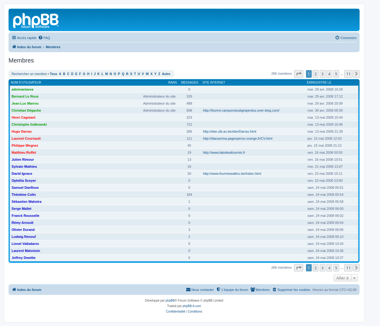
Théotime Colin (24, 194)
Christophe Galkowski (29, 124)
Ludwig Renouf (24, 236)
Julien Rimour (23, 159)
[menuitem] (44, 37)
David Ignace (22, 173)
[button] (298, 73)
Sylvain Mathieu (24, 166)
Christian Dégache (26, 110)
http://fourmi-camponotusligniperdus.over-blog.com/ (241, 110)
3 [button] (322, 74)
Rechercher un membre (29, 74)
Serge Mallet (21, 208)
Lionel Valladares (25, 243)
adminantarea (23, 89)
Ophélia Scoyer (24, 180)
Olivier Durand (23, 229)
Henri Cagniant (23, 117)
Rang (172, 82)
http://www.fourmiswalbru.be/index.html (232, 173)
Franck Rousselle (25, 215)
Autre (166, 74)
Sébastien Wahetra (26, 201)
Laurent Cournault (26, 138)
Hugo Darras (22, 131)
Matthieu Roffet (24, 152)
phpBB (170, 300)
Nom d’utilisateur (26, 82)
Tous (53, 74)
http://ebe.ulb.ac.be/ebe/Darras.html (229, 131)
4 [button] (329, 74)
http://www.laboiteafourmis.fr (224, 152)
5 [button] (336, 74)
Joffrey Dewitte (24, 258)
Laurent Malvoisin (26, 251)
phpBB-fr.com (192, 306)
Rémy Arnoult (23, 222)
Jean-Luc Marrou (25, 103)
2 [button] (315, 74)
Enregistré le (319, 82)
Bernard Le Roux (25, 96)
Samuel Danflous (25, 187)
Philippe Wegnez (25, 145)
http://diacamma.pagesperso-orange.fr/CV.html (237, 138)
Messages (189, 82)
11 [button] (348, 74)
